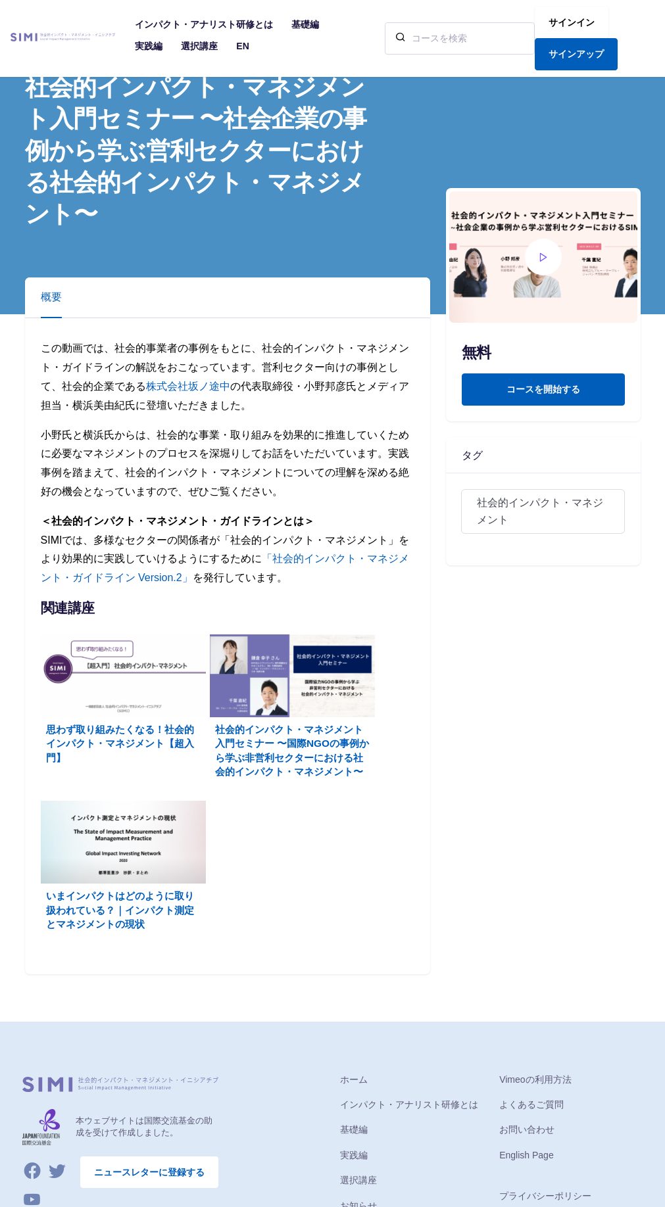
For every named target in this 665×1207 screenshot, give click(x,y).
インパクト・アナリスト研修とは (409, 967)
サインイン (572, 22)
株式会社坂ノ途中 (188, 386)
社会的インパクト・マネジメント (540, 511)
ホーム (354, 942)
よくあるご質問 (531, 967)
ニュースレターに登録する (149, 1035)
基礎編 (354, 992)
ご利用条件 (522, 1084)
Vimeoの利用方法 (535, 942)
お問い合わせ (526, 992)
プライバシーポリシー (545, 1059)
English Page (526, 1018)
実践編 (354, 1018)
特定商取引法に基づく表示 (554, 1109)
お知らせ (358, 1069)
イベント (358, 1094)
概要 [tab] (51, 296)
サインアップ (576, 54)
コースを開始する (543, 389)
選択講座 (358, 1043)
